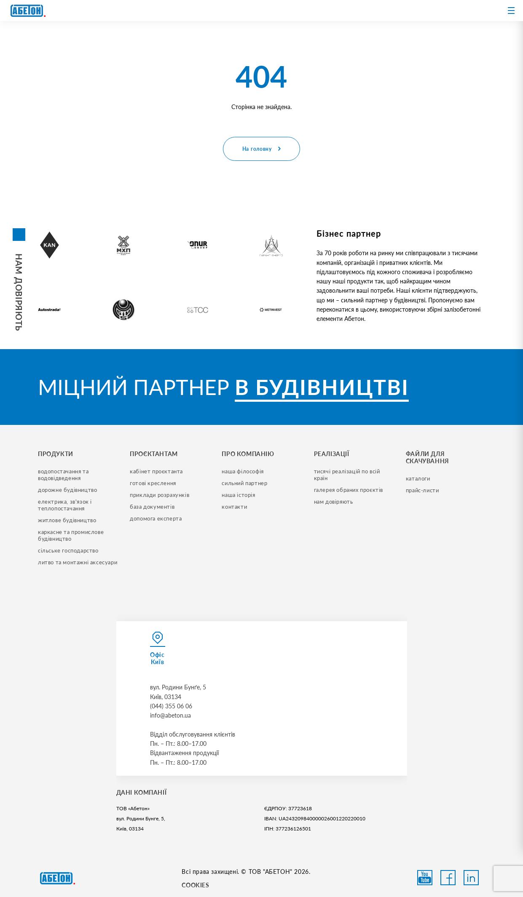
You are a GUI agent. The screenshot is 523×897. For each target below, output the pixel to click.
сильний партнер (244, 483)
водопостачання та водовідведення (64, 474)
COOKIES (195, 885)
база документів (152, 506)
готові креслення (153, 483)
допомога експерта (156, 518)
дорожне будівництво (67, 489)
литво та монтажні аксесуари (77, 562)
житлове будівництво (67, 520)
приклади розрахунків (159, 494)
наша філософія (242, 471)
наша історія (238, 494)
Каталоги (418, 478)
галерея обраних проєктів (348, 489)
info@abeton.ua (170, 715)
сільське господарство (68, 550)
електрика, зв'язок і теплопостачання (66, 505)
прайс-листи (422, 490)
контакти (234, 506)
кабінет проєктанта (156, 471)
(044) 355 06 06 (171, 706)
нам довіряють (333, 501)
